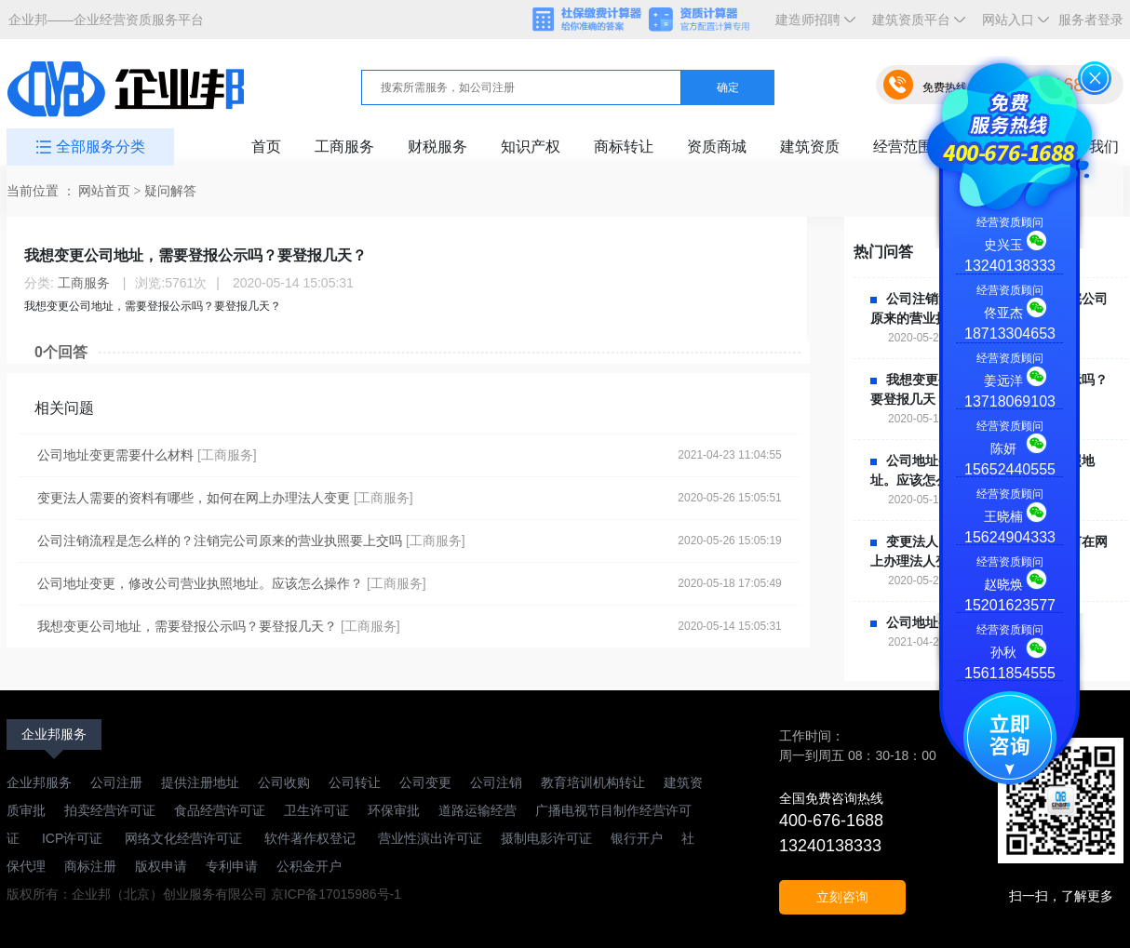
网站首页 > (111, 191)
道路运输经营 (477, 810)
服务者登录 (1090, 19)
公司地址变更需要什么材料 (115, 454)
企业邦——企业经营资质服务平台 (106, 19)
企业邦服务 (54, 734)
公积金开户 (309, 866)
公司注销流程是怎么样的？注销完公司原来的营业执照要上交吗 (219, 540)
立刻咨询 (842, 896)
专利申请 (232, 866)
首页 (266, 146)
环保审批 (394, 810)
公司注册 (116, 782)
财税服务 (437, 146)
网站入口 (1012, 25)
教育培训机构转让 (593, 782)
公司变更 (425, 782)
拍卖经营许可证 (109, 810)
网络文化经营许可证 (185, 838)
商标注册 (90, 866)
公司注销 (496, 782)
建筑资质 (810, 146)
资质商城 (717, 146)
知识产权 (530, 146)
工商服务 (344, 146)
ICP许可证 (72, 838)
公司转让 (355, 782)
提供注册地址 (200, 782)
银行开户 (637, 838)
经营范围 (903, 146)
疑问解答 (170, 191)
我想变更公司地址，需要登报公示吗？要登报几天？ (187, 626)
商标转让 (623, 146)
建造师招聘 (811, 25)
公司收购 (284, 782)
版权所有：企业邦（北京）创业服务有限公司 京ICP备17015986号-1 (204, 894)
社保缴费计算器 (588, 20)
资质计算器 (707, 20)
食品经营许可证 (219, 810)
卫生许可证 (316, 810)
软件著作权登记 (310, 838)
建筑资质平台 (915, 25)
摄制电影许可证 (546, 838)
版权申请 (161, 866)
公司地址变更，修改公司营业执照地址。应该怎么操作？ (200, 583)
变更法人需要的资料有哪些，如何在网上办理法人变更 (193, 497)
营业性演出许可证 (428, 838)
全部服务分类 (100, 146)
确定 (728, 87)
